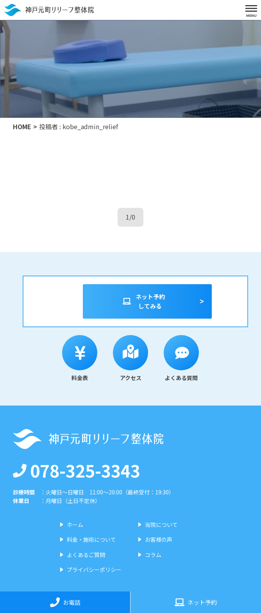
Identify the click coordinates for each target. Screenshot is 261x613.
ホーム (75, 524)
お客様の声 (158, 539)
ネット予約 (196, 602)
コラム (153, 555)
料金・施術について (91, 539)
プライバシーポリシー (94, 569)
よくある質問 (181, 358)
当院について (161, 524)
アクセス (130, 358)
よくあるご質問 (86, 555)
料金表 (79, 358)
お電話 (65, 602)
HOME (22, 126)
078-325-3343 (76, 470)
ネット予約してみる (143, 301)
